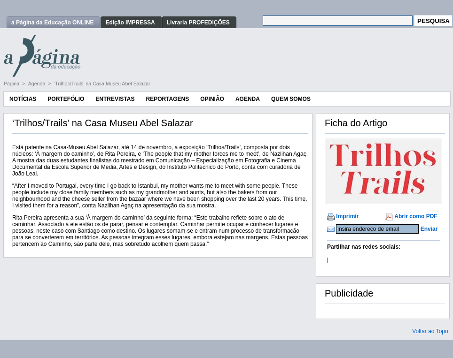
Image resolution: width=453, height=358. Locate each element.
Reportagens (167, 99)
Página (12, 83)
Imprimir (347, 216)
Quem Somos (291, 99)
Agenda (37, 83)
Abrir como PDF (415, 216)
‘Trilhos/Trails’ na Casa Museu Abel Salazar (102, 83)
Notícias (22, 99)
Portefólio (65, 99)
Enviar (429, 229)
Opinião (212, 99)
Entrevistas (114, 99)
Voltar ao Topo (430, 331)
